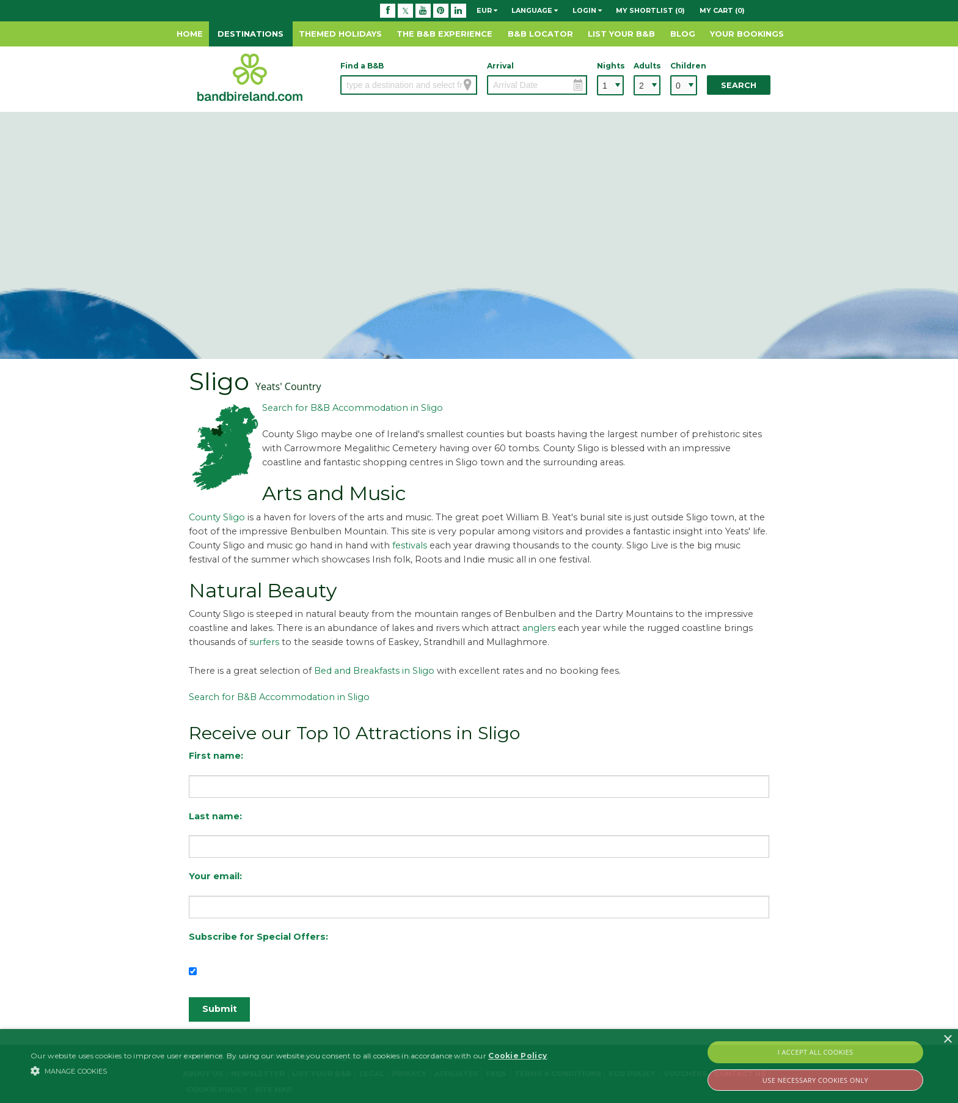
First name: (216, 755)
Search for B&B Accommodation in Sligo (352, 407)
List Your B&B (621, 34)
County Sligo (217, 517)
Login (587, 10)
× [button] (947, 1039)
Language (534, 10)
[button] (290, 1070)
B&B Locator (540, 34)
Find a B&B (362, 65)
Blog (682, 34)
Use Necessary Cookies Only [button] (815, 1080)
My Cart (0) (722, 10)
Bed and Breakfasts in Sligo (374, 670)
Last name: (215, 816)
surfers (264, 641)
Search (738, 85)
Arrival (500, 65)
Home (190, 34)
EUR (487, 10)
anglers (538, 627)
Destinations (250, 34)
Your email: (215, 876)
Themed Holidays (340, 34)
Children (683, 65)
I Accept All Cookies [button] (816, 1052)
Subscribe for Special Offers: (258, 936)
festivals (410, 545)
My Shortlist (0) (650, 10)
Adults (647, 65)
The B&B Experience (444, 34)
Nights (610, 65)
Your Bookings (747, 34)
